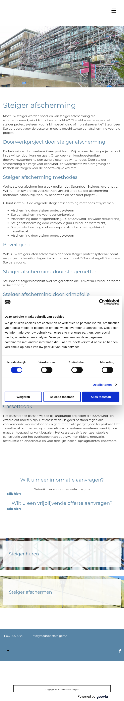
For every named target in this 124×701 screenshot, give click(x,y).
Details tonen (102, 384)
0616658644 (14, 636)
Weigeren (23, 396)
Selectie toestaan (62, 396)
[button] (14, 493)
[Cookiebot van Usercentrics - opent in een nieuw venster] (102, 302)
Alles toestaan (101, 396)
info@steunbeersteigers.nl (50, 636)
